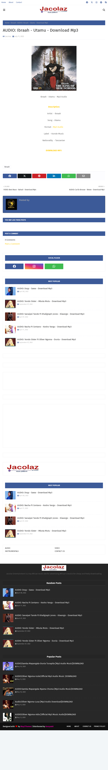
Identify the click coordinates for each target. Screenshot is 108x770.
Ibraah (13, 23)
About (11, 2)
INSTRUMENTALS (12, 551)
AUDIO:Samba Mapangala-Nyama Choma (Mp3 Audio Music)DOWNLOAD (49, 689)
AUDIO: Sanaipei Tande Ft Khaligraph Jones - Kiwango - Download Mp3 (50, 314)
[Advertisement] (56, 380)
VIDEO (57, 548)
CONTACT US (60, 551)
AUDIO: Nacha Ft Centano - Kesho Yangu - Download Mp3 (44, 326)
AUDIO (7, 548)
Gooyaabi (50, 726)
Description (53, 107)
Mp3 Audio (58, 127)
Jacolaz (8, 36)
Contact (19, 2)
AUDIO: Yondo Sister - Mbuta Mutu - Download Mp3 (41, 301)
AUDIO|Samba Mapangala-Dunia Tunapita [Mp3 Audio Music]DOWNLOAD (49, 663)
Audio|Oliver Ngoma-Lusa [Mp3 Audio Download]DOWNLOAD (44, 701)
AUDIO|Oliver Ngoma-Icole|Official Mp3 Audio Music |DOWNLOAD (45, 676)
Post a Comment (12, 244)
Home (3, 2)
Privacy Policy (99, 726)
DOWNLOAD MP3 (54, 150)
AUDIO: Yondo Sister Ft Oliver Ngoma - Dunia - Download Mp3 (46, 339)
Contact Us (87, 726)
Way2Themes (26, 726)
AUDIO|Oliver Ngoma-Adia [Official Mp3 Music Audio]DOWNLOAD (45, 714)
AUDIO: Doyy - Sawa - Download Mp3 (34, 288)
